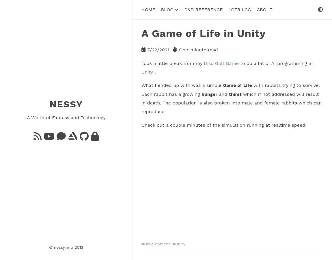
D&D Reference (203, 9)
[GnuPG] (95, 138)
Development (157, 244)
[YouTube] (49, 138)
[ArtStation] (72, 138)
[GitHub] (84, 138)
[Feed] (37, 138)
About (265, 9)
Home (148, 9)
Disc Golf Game (221, 63)
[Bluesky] (61, 138)
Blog (170, 9)
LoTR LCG (239, 9)
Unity (147, 72)
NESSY (66, 104)
